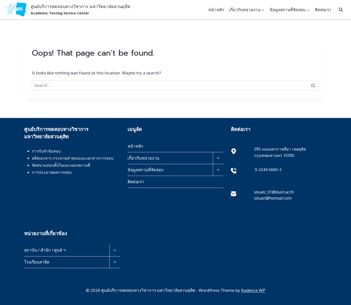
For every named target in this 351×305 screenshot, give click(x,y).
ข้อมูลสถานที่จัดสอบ (145, 170)
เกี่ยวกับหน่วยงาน (143, 158)
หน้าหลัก (216, 9)
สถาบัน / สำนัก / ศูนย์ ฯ (45, 250)
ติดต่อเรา (323, 9)
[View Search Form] (340, 9)
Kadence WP (253, 290)
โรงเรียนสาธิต (36, 262)
